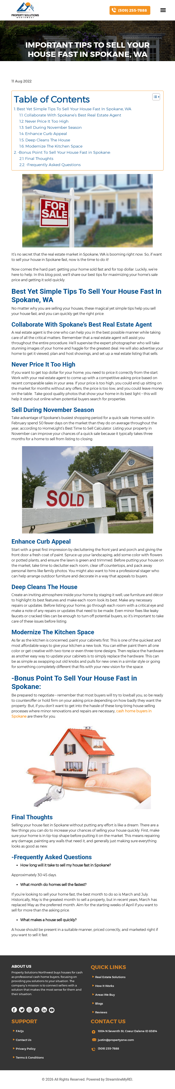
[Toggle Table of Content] (154, 97)
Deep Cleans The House (47, 140)
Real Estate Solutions (110, 977)
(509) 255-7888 (108, 1048)
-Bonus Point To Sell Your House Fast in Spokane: (64, 152)
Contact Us (23, 1040)
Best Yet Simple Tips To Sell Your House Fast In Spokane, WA (74, 109)
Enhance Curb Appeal (46, 133)
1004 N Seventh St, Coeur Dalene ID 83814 (127, 1031)
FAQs (20, 1031)
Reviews (101, 1012)
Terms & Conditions (30, 1057)
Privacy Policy (25, 1048)
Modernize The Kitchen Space (53, 146)
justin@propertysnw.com (116, 1040)
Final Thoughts (39, 158)
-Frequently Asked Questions (53, 164)
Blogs (99, 1003)
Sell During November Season (53, 127)
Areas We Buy (105, 994)
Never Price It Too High (47, 121)
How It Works (104, 986)
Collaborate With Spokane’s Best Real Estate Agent (72, 115)
